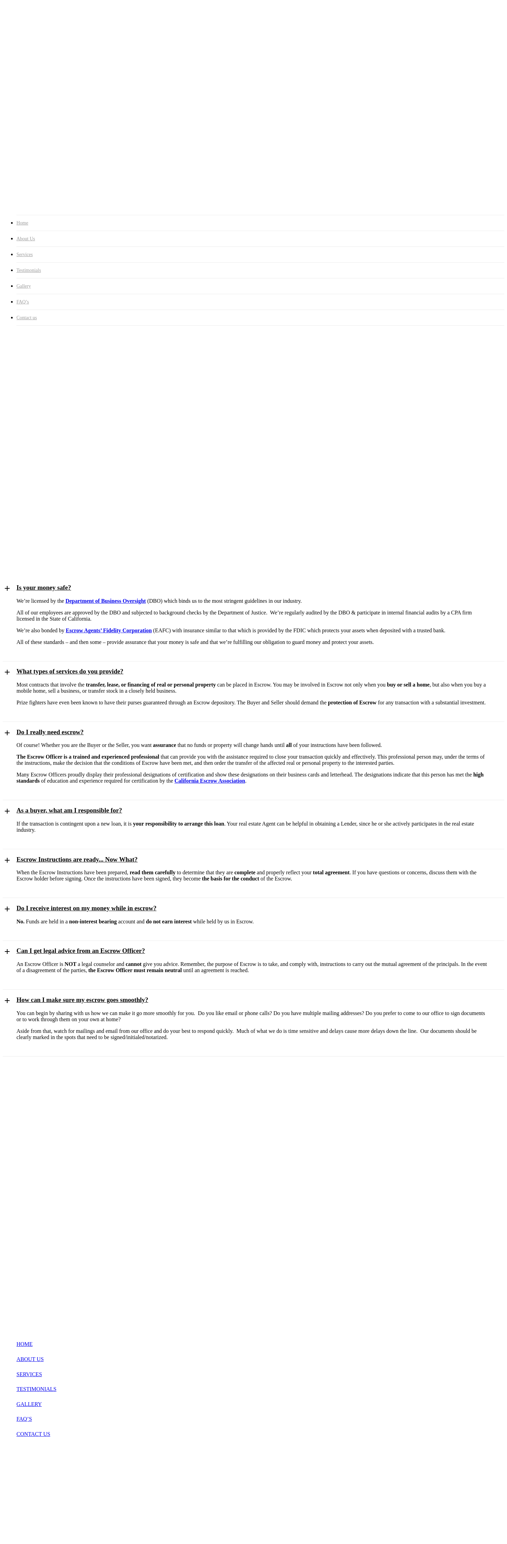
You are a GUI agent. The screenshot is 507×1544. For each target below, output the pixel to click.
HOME (24, 1344)
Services (24, 254)
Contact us (26, 317)
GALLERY (29, 1404)
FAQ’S (24, 1419)
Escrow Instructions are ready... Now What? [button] (77, 859)
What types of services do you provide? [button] (69, 671)
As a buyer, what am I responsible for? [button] (69, 810)
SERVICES (29, 1374)
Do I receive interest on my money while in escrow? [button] (86, 908)
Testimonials (28, 270)
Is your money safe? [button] (43, 587)
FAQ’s (22, 301)
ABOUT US (30, 1359)
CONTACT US (33, 1434)
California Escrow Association (209, 781)
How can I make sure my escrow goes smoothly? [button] (82, 999)
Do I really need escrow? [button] (50, 732)
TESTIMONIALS (36, 1389)
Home (22, 223)
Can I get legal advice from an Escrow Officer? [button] (80, 950)
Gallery (23, 286)
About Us (25, 238)
